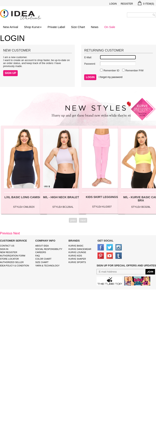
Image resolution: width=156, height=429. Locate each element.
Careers (40, 252)
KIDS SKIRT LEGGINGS (102, 197)
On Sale (109, 27)
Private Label (56, 27)
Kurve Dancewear (79, 249)
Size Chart (78, 27)
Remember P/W (134, 70)
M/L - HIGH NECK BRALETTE (63, 197)
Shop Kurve (33, 27)
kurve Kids (75, 255)
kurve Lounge (77, 252)
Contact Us (7, 246)
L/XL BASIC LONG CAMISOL (23, 197)
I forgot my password (110, 77)
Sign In (4, 249)
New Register (8, 252)
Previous (6, 233)
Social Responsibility (48, 249)
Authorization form (12, 255)
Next (16, 233)
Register (127, 3)
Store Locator (9, 259)
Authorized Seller (12, 262)
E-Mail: (88, 57)
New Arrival (10, 27)
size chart (41, 262)
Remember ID (111, 70)
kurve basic (75, 246)
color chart (43, 259)
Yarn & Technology (47, 265)
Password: (90, 63)
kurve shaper (77, 259)
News (94, 27)
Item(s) (146, 3)
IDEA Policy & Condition (14, 265)
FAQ (37, 255)
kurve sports (77, 262)
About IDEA (42, 246)
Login (113, 3)
